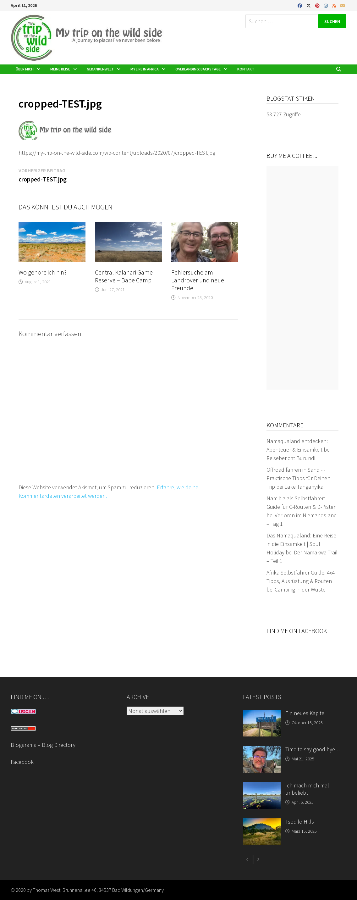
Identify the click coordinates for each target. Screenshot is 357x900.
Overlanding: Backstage (198, 69)
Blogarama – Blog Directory (43, 744)
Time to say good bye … (313, 749)
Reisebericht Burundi (290, 458)
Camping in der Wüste (300, 589)
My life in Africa (144, 69)
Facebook (22, 761)
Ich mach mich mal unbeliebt (307, 789)
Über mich (25, 69)
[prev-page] (247, 859)
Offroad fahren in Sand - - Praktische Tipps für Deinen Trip (298, 478)
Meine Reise (60, 69)
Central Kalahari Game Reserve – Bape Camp (124, 276)
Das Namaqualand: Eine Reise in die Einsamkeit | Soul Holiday (301, 544)
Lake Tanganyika (303, 486)
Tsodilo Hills (299, 821)
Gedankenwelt (100, 69)
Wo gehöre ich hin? (43, 272)
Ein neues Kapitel (305, 713)
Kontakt (245, 69)
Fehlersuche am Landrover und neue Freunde (197, 280)
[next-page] (258, 859)
